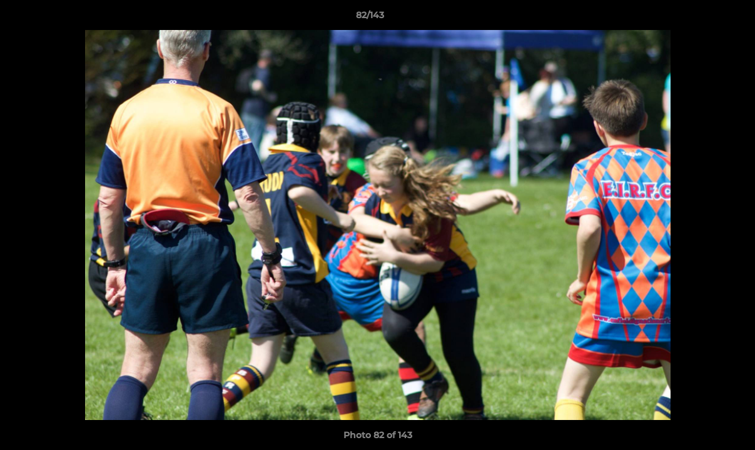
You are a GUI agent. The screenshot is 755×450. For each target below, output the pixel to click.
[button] (702, 18)
